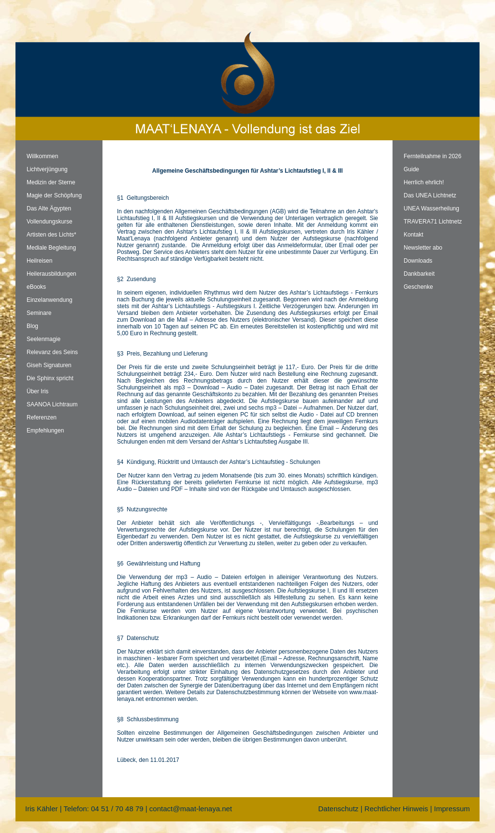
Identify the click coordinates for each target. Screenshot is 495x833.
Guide (411, 169)
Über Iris (37, 391)
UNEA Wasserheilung (431, 208)
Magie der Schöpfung (54, 195)
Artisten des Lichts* (51, 234)
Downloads (418, 260)
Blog (32, 326)
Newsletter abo (423, 247)
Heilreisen (39, 260)
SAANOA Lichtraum (52, 404)
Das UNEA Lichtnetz (430, 195)
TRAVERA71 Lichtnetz (433, 221)
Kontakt (413, 234)
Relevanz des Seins (52, 352)
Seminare (39, 313)
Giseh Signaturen (49, 365)
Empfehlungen (45, 430)
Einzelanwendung (50, 300)
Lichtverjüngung (47, 169)
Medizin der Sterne (51, 182)
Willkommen (42, 156)
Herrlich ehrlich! (424, 182)
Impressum (452, 808)
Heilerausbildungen (51, 273)
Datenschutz (338, 808)
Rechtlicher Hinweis (396, 808)
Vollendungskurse (50, 221)
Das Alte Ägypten (49, 208)
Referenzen (42, 417)
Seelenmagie (43, 339)
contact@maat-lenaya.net (190, 808)
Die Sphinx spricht (50, 378)
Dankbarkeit (419, 273)
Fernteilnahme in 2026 (432, 156)
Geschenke (418, 286)
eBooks (36, 286)
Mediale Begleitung (51, 247)
